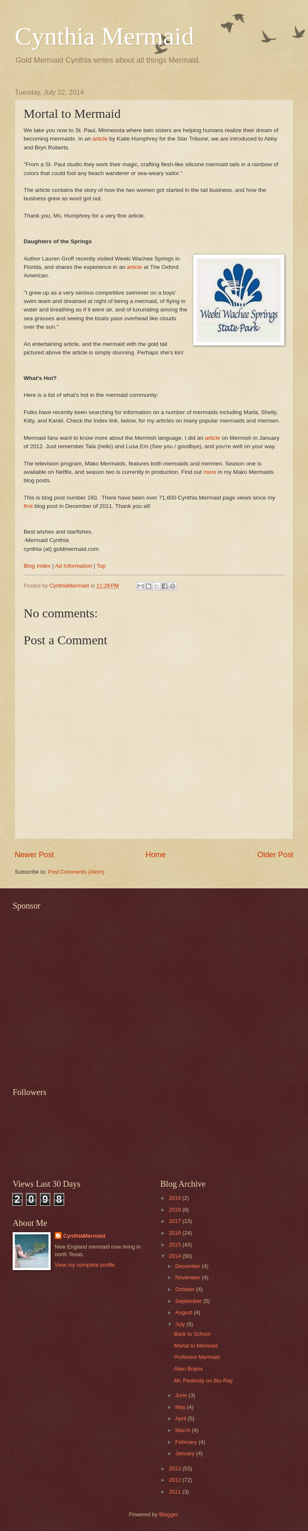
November (188, 1277)
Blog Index (37, 566)
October (185, 1289)
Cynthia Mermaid (104, 36)
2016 (175, 1233)
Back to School (192, 1334)
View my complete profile (85, 1265)
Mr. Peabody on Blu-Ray (203, 1380)
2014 (175, 1256)
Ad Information (73, 566)
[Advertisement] (79, 994)
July (180, 1324)
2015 (175, 1244)
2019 (175, 1198)
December (188, 1266)
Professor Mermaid (197, 1357)
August (184, 1312)
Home (156, 855)
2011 (175, 1491)
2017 (175, 1221)
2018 (175, 1210)
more (209, 472)
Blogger (168, 1514)
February (186, 1442)
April (181, 1418)
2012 (175, 1480)
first (28, 506)
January (185, 1453)
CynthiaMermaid (84, 1236)
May (181, 1407)
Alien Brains (188, 1369)
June (182, 1395)
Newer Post (34, 855)
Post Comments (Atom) (76, 872)
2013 (175, 1468)
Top (101, 566)
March (183, 1430)
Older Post (275, 855)
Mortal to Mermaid (196, 1345)
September (189, 1301)
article (100, 139)
